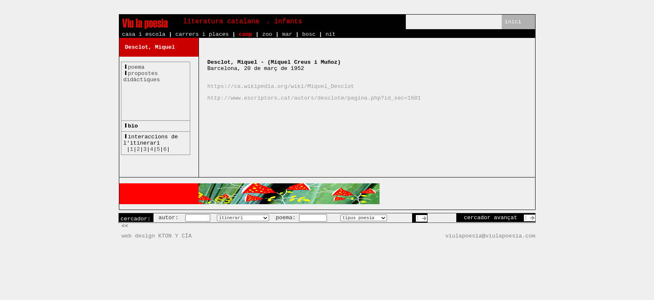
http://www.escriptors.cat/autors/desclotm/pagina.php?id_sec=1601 (314, 98)
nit (330, 34)
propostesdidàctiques (141, 76)
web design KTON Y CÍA (157, 236)
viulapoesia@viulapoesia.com (490, 236)
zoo (267, 34)
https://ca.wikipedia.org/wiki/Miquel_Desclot (280, 86)
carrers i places (202, 34)
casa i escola (144, 34)
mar (287, 34)
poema (136, 67)
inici (513, 22)
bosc (308, 34)
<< (125, 226)
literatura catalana (221, 21)
